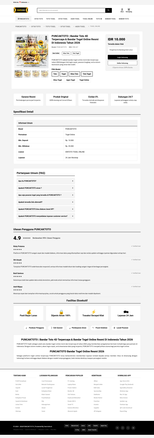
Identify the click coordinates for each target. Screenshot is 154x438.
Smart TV (70, 406)
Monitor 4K (71, 393)
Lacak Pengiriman (47, 389)
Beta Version (124, 399)
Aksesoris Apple (72, 413)
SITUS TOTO (38, 19)
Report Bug (123, 413)
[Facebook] (117, 429)
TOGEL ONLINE (88, 19)
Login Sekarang (122, 57)
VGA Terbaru (71, 396)
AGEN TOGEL (75, 19)
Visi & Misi (18, 386)
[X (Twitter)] (128, 429)
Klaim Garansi (46, 396)
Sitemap (18, 413)
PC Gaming (71, 383)
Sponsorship (97, 393)
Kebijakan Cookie (43, 431)
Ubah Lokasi (129, 50)
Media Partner (98, 399)
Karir (17, 393)
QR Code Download (126, 409)
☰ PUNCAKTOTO (23, 19)
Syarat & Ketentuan (21, 403)
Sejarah (18, 389)
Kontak (18, 409)
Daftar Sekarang (122, 63)
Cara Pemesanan (47, 383)
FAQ (43, 403)
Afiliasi (96, 383)
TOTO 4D (99, 19)
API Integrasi (97, 413)
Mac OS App (123, 396)
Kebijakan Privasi (21, 399)
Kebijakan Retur (46, 393)
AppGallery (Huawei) (126, 389)
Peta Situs (53, 431)
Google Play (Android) (126, 386)
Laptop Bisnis (72, 386)
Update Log (123, 403)
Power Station (72, 389)
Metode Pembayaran (48, 386)
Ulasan (44, 409)
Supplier (96, 409)
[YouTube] (133, 429)
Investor (96, 406)
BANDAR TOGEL (110, 19)
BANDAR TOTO (124, 19)
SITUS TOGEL (62, 19)
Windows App (124, 393)
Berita (17, 396)
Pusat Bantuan (46, 399)
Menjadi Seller (98, 386)
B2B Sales (97, 389)
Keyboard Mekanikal (74, 399)
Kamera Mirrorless (73, 409)
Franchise (96, 403)
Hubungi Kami (46, 406)
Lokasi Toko (19, 406)
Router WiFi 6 (72, 403)
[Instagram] (123, 429)
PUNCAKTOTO (21, 26)
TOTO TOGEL (50, 19)
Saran (43, 413)
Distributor (97, 396)
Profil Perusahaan (21, 383)
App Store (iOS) (124, 383)
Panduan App (124, 406)
